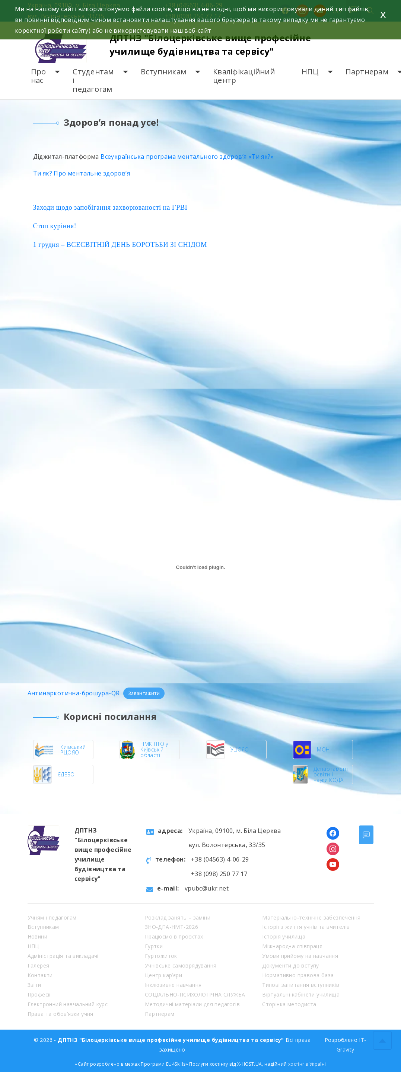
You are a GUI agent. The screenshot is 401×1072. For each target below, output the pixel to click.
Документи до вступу (290, 965)
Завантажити (144, 693)
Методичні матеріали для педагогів (192, 1004)
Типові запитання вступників (300, 984)
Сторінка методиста (289, 1004)
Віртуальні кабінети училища (301, 994)
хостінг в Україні (307, 1064)
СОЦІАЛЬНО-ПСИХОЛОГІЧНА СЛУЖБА (195, 994)
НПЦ (310, 71)
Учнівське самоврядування (181, 965)
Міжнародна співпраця (292, 946)
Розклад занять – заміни (177, 917)
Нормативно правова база (298, 975)
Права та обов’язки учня (60, 1013)
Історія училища (283, 936)
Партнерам (367, 71)
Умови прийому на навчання (300, 955)
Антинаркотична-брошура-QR (74, 693)
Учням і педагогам (52, 917)
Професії (39, 994)
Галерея (39, 965)
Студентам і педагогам (93, 80)
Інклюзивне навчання (173, 984)
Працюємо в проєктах (174, 936)
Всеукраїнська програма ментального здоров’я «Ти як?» (187, 156)
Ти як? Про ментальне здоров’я (81, 173)
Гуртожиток (161, 955)
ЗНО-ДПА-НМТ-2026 (171, 926)
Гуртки (154, 946)
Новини (37, 936)
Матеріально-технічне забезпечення (311, 917)
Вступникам (164, 71)
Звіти (34, 984)
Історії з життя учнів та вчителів (306, 926)
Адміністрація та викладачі (63, 955)
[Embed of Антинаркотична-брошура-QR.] (201, 567)
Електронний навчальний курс (68, 1004)
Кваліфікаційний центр (244, 76)
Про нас (38, 76)
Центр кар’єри (163, 975)
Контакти (40, 975)
